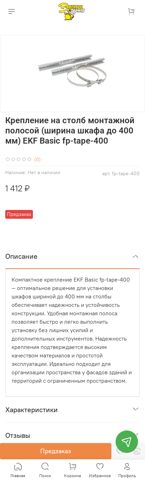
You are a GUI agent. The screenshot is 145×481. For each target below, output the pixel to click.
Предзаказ (55, 451)
